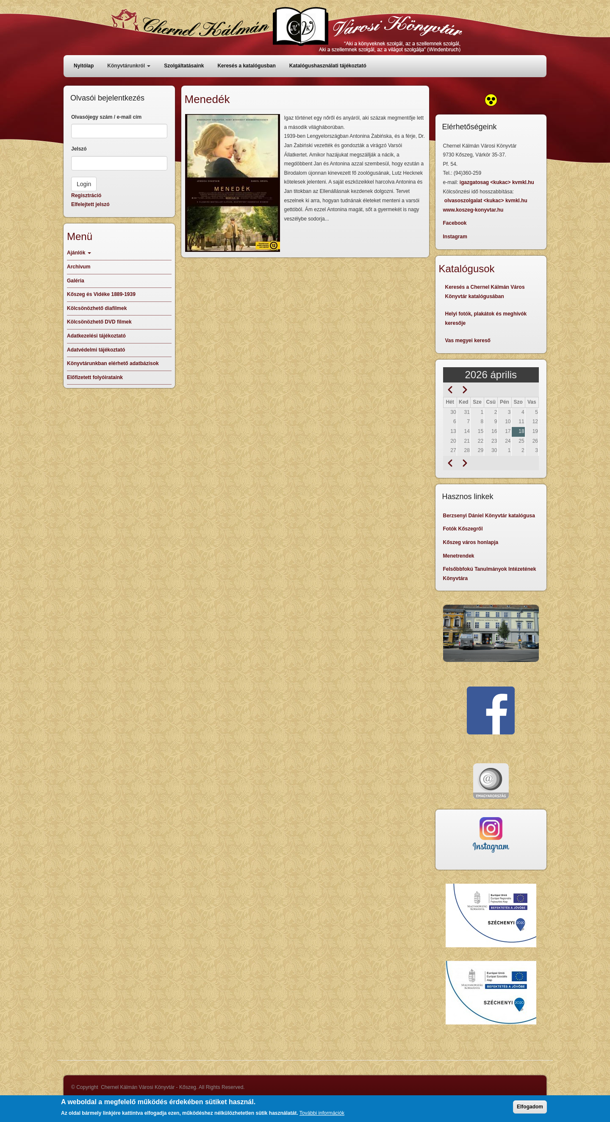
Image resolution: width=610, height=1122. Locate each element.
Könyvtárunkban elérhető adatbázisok (113, 363)
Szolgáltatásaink (184, 66)
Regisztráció (86, 195)
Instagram (455, 237)
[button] (232, 183)
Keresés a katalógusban (246, 66)
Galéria (75, 281)
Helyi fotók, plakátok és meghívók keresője (486, 318)
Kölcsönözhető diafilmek (97, 308)
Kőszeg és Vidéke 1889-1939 (101, 294)
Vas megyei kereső (468, 340)
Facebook (455, 223)
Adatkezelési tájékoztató (96, 336)
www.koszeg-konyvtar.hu (473, 210)
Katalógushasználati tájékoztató (327, 66)
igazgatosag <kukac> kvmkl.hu (497, 182)
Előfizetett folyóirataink (95, 377)
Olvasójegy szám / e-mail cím (106, 117)
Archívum (78, 267)
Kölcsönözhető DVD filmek (99, 322)
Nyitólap (84, 66)
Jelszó (79, 149)
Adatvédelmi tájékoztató (96, 350)
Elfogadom (530, 1109)
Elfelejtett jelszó (90, 204)
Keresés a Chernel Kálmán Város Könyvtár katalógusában (485, 291)
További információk (321, 1116)
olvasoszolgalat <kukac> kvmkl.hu (486, 201)
